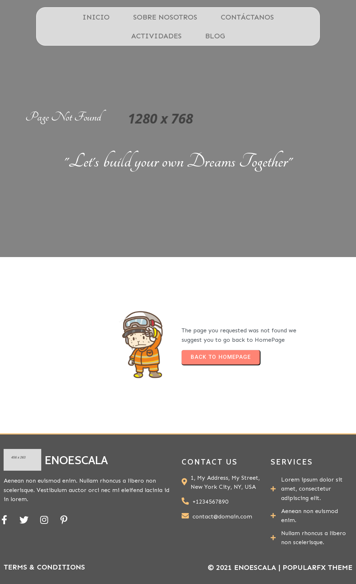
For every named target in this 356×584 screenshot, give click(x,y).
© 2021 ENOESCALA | (245, 567)
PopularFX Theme (317, 567)
